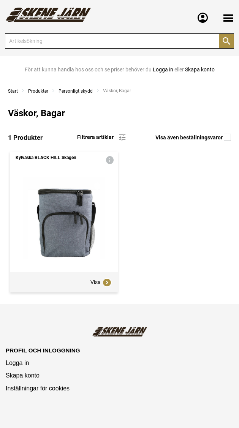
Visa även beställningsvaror (193, 137)
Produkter (38, 91)
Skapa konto (23, 375)
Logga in (17, 363)
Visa (101, 282)
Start (13, 91)
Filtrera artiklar (102, 137)
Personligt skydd (76, 91)
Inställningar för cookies (38, 388)
